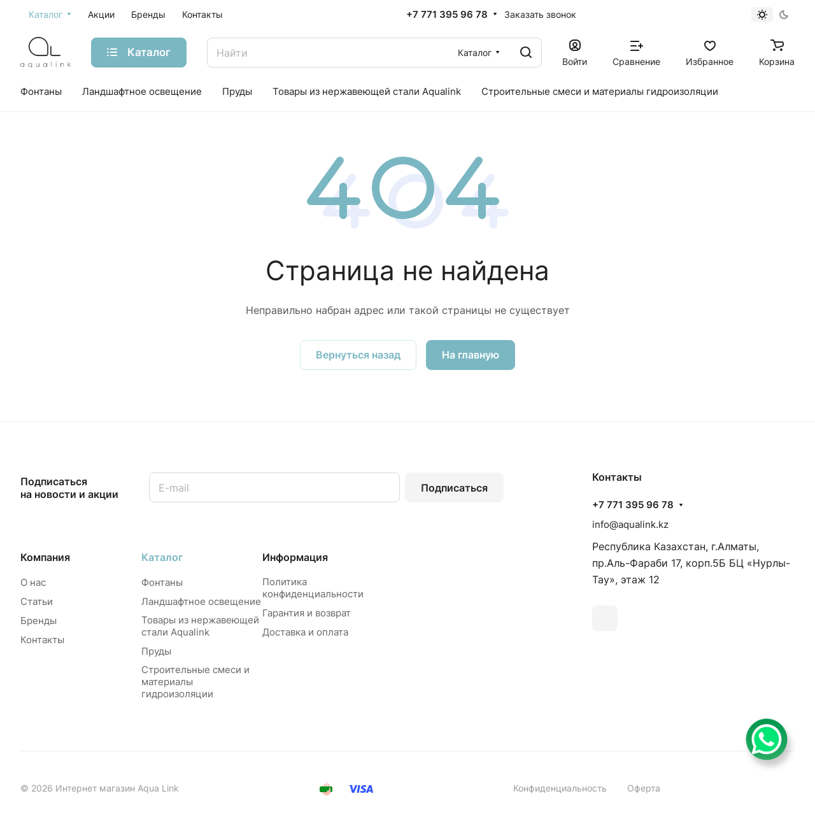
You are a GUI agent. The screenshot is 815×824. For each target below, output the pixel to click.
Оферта (643, 788)
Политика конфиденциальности (313, 588)
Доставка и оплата (305, 632)
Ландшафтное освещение (201, 601)
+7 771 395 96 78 (447, 14)
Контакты (42, 640)
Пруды (156, 651)
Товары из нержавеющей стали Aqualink (200, 626)
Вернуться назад (358, 354)
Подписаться (454, 487)
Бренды (38, 620)
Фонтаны (162, 582)
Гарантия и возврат (306, 613)
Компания (45, 557)
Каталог (162, 557)
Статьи (36, 601)
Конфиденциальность (560, 788)
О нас (33, 582)
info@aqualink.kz (630, 524)
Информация (295, 557)
